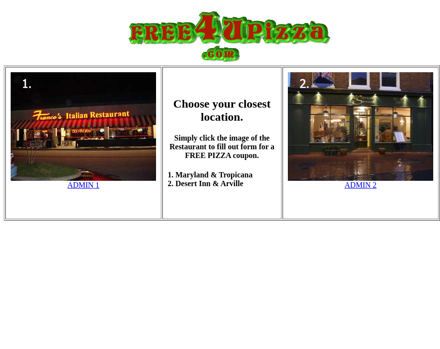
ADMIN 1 (83, 185)
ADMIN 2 (361, 185)
